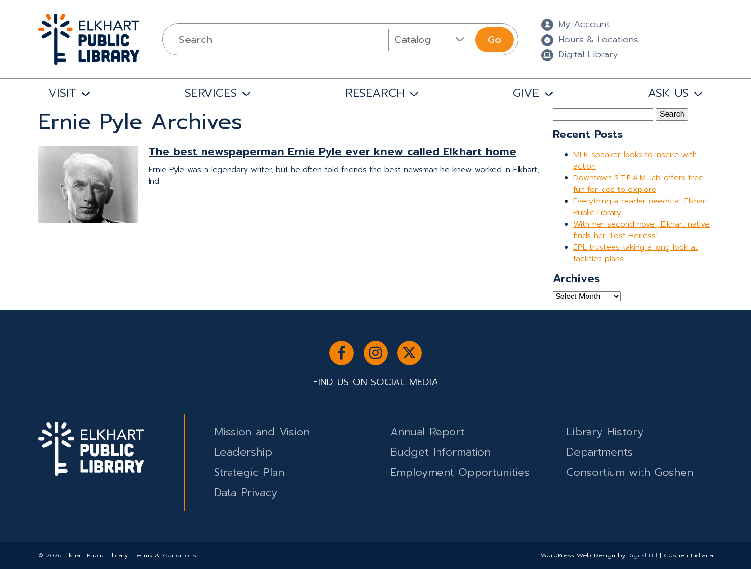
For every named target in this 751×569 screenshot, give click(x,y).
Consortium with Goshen (629, 472)
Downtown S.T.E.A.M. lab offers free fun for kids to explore (638, 183)
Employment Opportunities (460, 472)
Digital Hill (642, 555)
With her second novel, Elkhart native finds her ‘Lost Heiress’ (641, 230)
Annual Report (427, 432)
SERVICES (211, 93)
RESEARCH (375, 93)
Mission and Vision (262, 432)
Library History (604, 432)
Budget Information (440, 452)
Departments (599, 452)
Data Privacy (245, 493)
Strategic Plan (249, 472)
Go (494, 39)
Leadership (243, 452)
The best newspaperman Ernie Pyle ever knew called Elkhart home (332, 152)
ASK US (668, 93)
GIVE (526, 93)
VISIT (62, 93)
